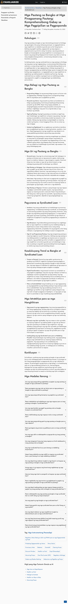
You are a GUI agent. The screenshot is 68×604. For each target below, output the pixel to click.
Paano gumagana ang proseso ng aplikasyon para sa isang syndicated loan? (45, 429)
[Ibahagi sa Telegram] (39, 32)
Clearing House (57, 547)
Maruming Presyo (30, 555)
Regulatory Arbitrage (59, 555)
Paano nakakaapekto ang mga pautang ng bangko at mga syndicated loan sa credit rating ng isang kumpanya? (45, 495)
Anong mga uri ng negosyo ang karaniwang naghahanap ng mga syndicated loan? (44, 468)
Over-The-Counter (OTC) (44, 555)
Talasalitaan (4, 20)
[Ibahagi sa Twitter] (28, 32)
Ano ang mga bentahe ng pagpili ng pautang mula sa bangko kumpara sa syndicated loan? (43, 409)
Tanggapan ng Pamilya (7, 12)
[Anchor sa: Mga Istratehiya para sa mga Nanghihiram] (65, 300)
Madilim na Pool (42, 551)
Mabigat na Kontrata (32, 575)
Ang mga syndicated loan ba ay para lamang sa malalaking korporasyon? (42, 448)
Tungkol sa (42, 2)
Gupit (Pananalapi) (55, 551)
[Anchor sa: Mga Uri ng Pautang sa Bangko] (60, 151)
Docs (36, 2)
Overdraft (47, 547)
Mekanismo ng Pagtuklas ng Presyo (53, 559)
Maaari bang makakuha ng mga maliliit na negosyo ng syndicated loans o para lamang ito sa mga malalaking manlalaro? (44, 455)
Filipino (64, 2)
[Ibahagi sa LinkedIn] (31, 32)
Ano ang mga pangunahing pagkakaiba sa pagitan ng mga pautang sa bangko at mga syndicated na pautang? (45, 382)
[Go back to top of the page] (65, 602)
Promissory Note (30, 547)
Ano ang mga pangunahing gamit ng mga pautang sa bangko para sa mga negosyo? (45, 422)
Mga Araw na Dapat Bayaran (35, 569)
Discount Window (30, 551)
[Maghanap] (11, 7)
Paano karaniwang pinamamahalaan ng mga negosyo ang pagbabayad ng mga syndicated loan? (45, 526)
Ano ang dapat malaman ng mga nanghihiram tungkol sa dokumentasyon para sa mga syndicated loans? (41, 513)
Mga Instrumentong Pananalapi (40, 532)
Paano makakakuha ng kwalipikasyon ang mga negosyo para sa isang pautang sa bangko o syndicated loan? (45, 402)
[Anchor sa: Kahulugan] (38, 38)
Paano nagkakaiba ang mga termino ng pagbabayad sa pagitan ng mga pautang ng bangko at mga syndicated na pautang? (44, 481)
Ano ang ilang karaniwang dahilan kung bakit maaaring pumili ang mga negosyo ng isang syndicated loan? (44, 519)
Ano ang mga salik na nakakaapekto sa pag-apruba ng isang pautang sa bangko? (45, 435)
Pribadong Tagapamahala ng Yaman (35, 543)
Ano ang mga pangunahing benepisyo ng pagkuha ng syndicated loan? (44, 396)
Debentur (39, 547)
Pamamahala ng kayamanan (9, 15)
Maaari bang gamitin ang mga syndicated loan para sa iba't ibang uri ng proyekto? (45, 506)
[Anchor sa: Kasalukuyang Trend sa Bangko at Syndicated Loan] (65, 252)
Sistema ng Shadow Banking (33, 559)
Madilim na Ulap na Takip (34, 577)
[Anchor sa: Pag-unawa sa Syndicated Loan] (60, 202)
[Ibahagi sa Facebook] (26, 32)
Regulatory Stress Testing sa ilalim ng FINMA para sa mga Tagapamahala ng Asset (45, 539)
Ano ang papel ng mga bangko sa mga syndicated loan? (41, 500)
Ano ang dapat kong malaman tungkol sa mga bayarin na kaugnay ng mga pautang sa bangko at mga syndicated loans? (45, 462)
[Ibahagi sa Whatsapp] (37, 32)
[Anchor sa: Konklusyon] (39, 352)
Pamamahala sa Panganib (8, 18)
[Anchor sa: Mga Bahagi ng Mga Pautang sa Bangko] (65, 86)
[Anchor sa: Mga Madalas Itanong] (50, 376)
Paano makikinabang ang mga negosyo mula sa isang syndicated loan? (44, 415)
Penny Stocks (51, 543)
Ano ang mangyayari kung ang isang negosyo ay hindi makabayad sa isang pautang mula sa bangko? (45, 442)
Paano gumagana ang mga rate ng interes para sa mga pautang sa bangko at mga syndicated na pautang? (44, 389)
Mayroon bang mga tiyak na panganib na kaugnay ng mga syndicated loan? (45, 475)
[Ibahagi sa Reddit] (34, 32)
